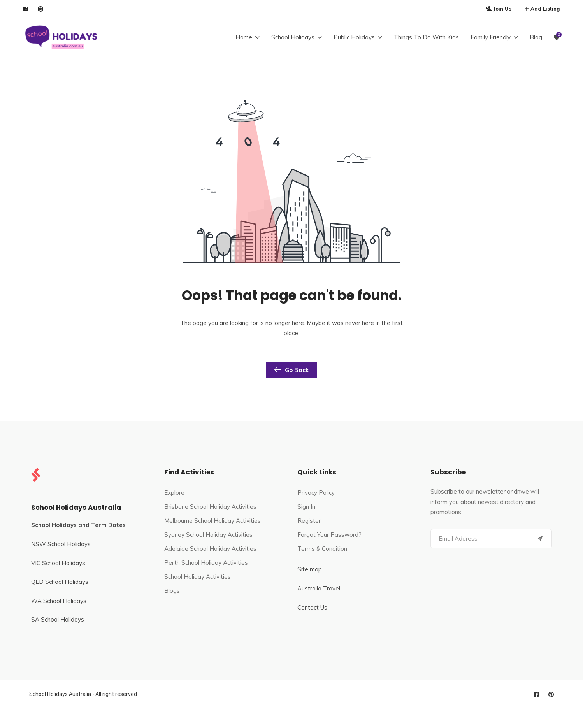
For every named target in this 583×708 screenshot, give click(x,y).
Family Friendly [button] (491, 37)
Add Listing (542, 8)
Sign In (306, 506)
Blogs (172, 590)
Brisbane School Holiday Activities (210, 506)
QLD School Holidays (59, 581)
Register (309, 520)
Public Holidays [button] (354, 37)
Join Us (498, 8)
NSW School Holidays (61, 544)
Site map (309, 569)
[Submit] (540, 538)
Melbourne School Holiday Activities (212, 520)
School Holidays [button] (292, 37)
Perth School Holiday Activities (206, 562)
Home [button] (243, 37)
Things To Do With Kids (426, 37)
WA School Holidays (58, 600)
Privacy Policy (316, 492)
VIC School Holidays (58, 563)
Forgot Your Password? (329, 534)
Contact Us (312, 607)
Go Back (291, 370)
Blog (536, 37)
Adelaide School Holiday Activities (210, 548)
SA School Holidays (57, 619)
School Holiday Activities (197, 576)
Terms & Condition (322, 548)
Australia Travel (318, 588)
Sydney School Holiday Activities (208, 534)
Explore (174, 492)
